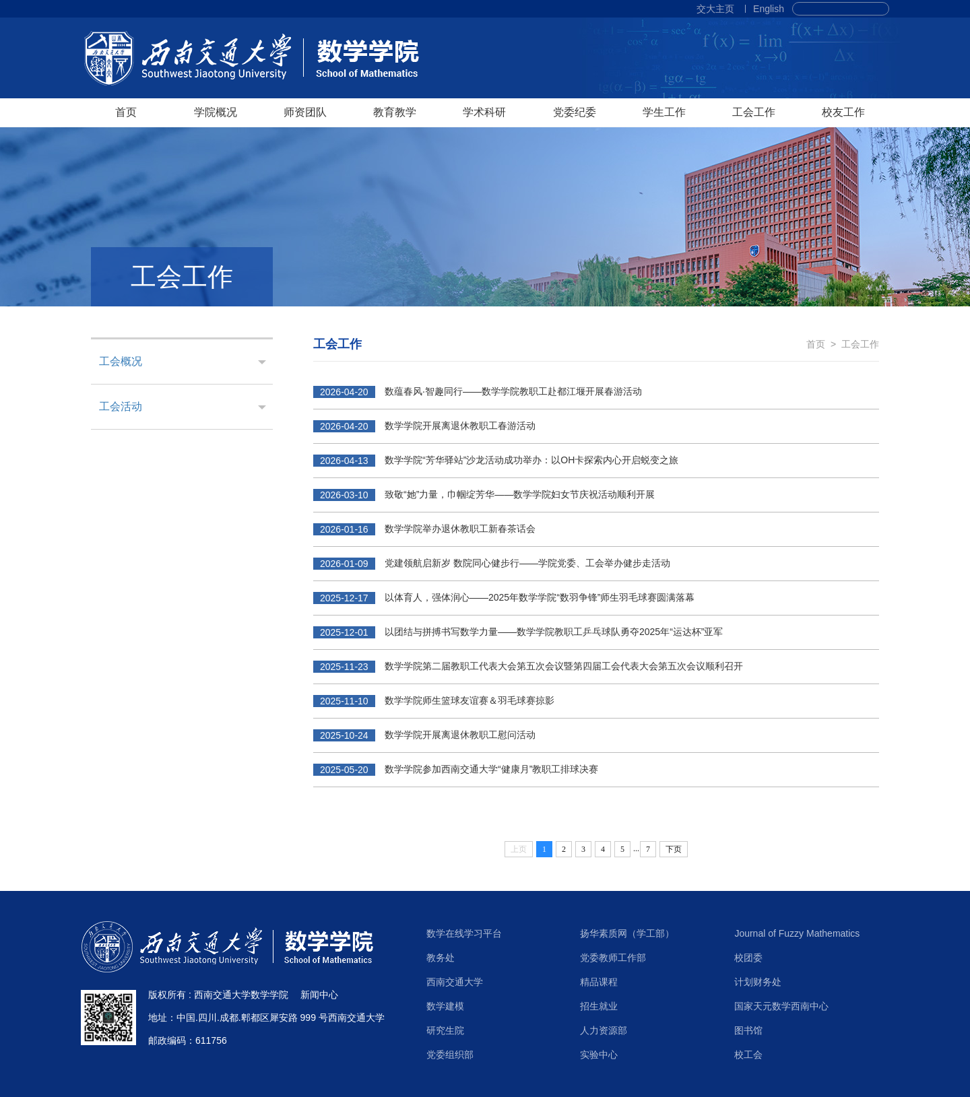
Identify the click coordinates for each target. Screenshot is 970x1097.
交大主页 (715, 8)
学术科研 (484, 112)
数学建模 (445, 1006)
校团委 (748, 957)
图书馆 (748, 1030)
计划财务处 (757, 981)
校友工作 (843, 112)
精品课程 (599, 981)
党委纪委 (574, 112)
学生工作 (664, 112)
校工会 (748, 1054)
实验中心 (599, 1054)
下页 (674, 849)
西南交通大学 (454, 981)
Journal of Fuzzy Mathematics (797, 933)
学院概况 (215, 112)
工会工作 (753, 112)
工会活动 (120, 406)
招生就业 (599, 1006)
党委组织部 (450, 1054)
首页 (126, 112)
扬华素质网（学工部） (627, 933)
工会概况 (120, 361)
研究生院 (445, 1030)
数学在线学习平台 (464, 933)
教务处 (440, 957)
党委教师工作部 (613, 957)
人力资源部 (603, 1030)
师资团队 (305, 112)
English (768, 8)
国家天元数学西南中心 (781, 1006)
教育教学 (394, 112)
